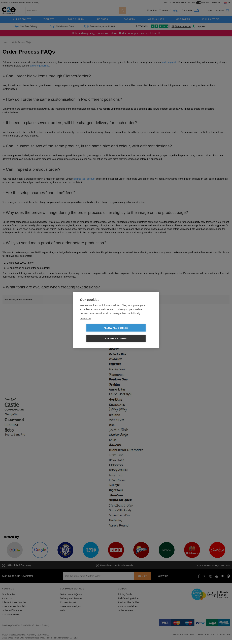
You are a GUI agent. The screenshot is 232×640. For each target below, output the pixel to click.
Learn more (85, 323)
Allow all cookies (96, 333)
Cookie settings (135, 333)
